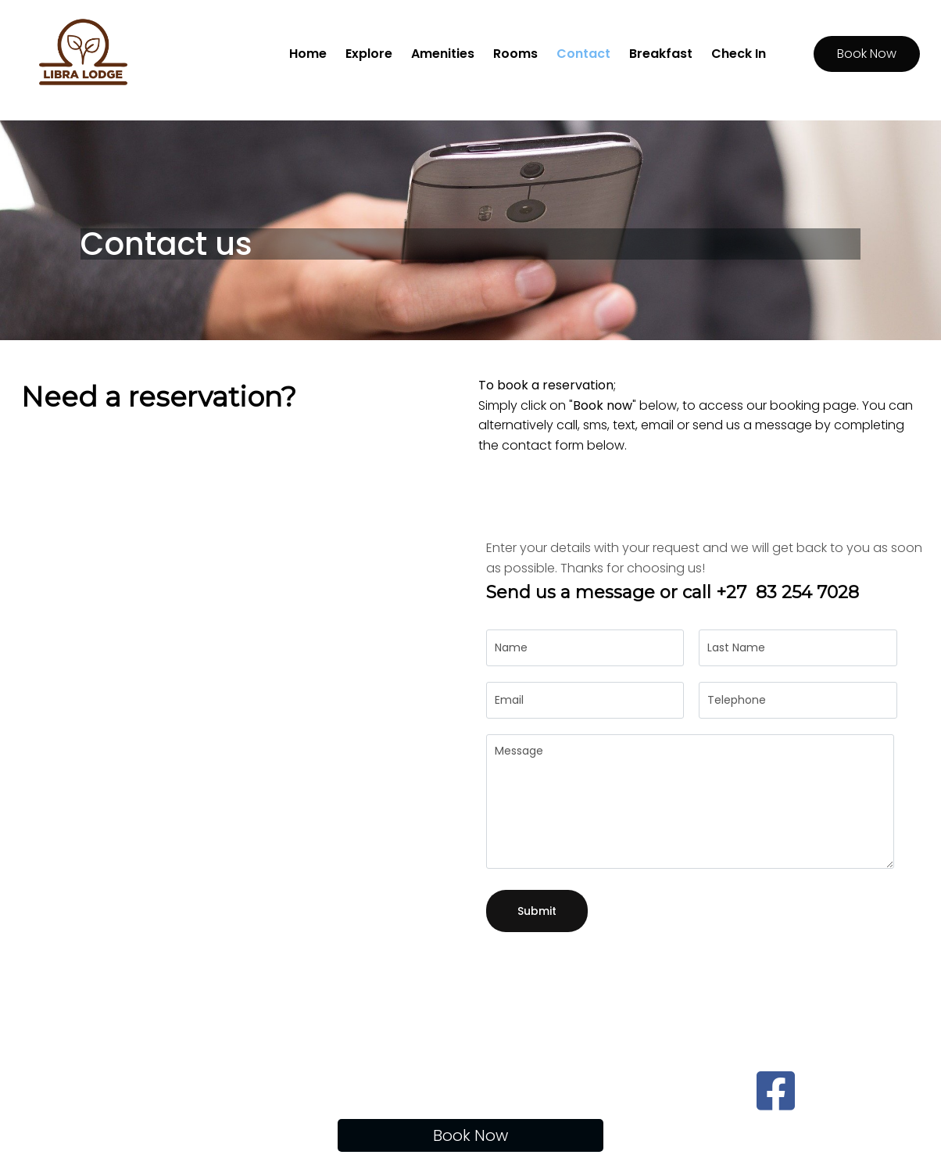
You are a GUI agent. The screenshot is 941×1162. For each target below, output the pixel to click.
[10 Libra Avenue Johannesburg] (234, 709)
